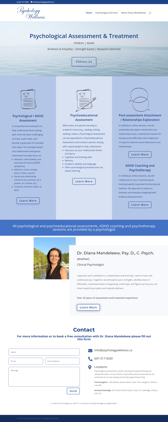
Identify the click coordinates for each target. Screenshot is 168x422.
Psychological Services (106, 13)
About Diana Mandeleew (133, 13)
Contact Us (84, 61)
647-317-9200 (103, 358)
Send (73, 391)
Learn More (28, 200)
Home (89, 13)
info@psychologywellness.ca (113, 350)
